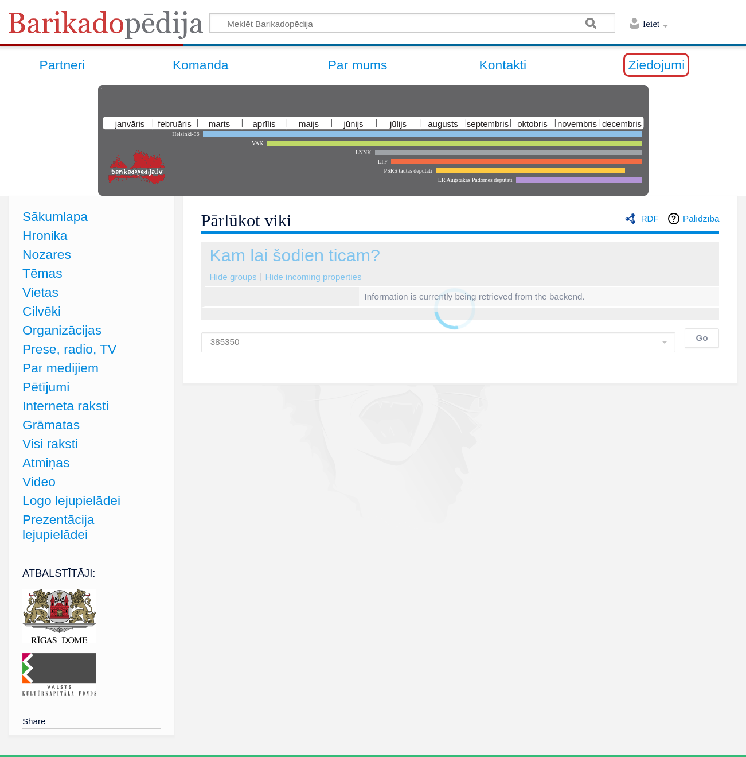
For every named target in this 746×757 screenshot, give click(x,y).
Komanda (201, 64)
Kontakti (502, 64)
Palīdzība (701, 218)
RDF (650, 218)
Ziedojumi (656, 64)
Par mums (358, 64)
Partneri (62, 64)
